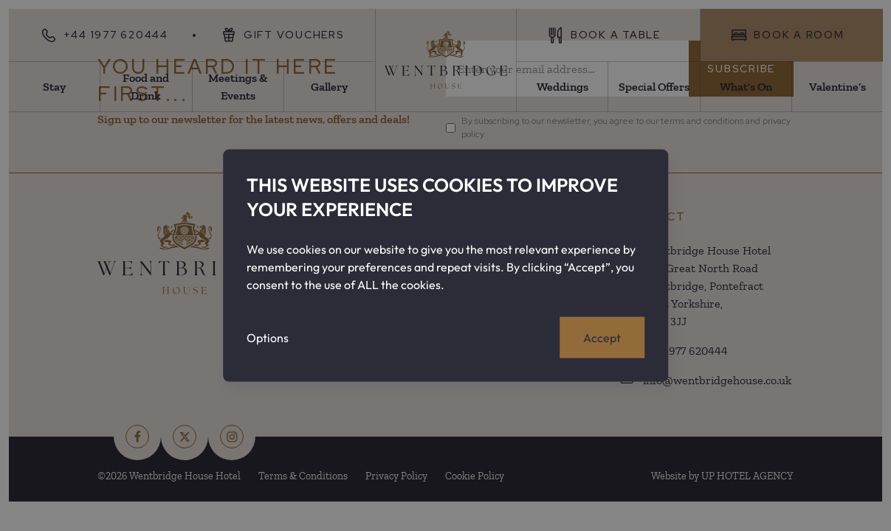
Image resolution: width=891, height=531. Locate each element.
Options (268, 337)
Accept (602, 337)
